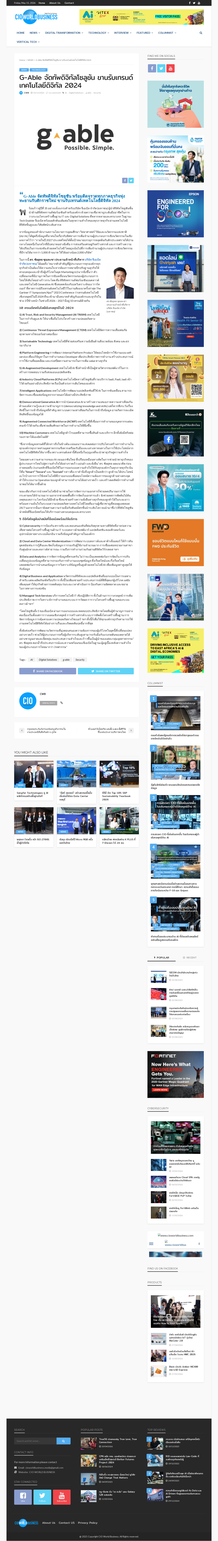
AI (66, 93)
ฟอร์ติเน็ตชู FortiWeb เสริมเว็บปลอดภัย (183, 1210)
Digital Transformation (62, 32)
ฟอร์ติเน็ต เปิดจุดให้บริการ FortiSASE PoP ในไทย (181, 1194)
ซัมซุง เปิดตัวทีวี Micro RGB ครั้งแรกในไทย (75, 838)
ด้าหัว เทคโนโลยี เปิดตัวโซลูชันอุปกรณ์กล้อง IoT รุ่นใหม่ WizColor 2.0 (183, 1337)
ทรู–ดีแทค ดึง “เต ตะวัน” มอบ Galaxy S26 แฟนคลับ (116, 1493)
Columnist (165, 32)
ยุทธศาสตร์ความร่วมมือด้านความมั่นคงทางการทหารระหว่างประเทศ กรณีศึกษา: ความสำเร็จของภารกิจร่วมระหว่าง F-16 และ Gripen (175, 887)
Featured (143, 32)
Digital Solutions (76, 93)
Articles (159, 724)
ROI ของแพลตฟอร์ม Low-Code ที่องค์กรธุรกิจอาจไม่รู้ (184, 1458)
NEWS (33, 32)
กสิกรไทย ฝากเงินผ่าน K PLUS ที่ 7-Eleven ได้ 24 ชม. (118, 838)
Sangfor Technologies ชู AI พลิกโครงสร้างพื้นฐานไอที (33, 795)
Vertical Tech (27, 41)
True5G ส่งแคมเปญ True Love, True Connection (116, 1441)
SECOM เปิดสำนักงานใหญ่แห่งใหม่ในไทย (183, 974)
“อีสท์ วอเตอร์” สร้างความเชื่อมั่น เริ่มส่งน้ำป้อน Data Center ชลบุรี (76, 795)
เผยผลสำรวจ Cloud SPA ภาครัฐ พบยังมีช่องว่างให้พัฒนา (184, 1179)
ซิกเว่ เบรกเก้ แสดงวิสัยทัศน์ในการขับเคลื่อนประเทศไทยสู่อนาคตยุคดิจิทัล (183, 992)
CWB (26, 93)
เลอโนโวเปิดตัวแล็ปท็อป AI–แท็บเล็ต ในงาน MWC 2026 (182, 1353)
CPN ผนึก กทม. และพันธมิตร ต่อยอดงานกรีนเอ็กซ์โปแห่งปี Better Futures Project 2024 (117, 1459)
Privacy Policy (82, 1522)
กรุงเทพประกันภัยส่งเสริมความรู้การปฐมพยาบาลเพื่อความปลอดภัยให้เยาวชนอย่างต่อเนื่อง (184, 1011)
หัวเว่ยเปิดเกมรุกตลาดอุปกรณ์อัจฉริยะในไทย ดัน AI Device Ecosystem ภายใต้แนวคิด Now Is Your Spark (173, 1320)
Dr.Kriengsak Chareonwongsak (172, 773)
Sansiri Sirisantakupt (166, 728)
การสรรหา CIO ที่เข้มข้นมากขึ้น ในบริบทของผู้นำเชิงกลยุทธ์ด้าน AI (174, 836)
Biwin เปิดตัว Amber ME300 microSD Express (182, 1368)
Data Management (165, 869)
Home (42, 3)
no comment (55, 93)
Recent (190, 957)
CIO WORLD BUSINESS (42, 1472)
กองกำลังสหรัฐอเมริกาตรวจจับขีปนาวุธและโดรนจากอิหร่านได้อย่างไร (174, 737)
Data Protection (164, 770)
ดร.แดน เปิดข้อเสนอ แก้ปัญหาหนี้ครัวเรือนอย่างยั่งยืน (183, 1441)
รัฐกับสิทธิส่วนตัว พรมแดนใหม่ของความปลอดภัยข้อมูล (175, 787)
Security (97, 93)
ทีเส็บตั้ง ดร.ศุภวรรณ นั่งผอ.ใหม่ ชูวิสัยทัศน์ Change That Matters (116, 1476)
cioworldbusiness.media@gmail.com (44, 1467)
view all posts (48, 703)
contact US (64, 1522)
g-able (88, 93)
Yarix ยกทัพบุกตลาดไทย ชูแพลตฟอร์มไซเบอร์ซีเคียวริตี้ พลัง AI (184, 1163)
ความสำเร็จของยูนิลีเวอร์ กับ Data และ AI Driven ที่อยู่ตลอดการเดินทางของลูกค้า (184, 1493)
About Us (53, 3)
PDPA (158, 777)
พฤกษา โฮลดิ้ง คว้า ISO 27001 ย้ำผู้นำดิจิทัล (34, 838)
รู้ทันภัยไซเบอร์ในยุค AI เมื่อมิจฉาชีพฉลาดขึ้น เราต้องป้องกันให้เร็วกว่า (183, 1475)
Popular (161, 957)
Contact (65, 3)
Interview (121, 32)
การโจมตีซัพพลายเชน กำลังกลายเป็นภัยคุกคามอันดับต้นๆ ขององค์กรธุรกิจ (173, 1148)
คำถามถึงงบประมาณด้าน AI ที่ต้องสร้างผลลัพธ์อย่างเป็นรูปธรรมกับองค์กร (174, 938)
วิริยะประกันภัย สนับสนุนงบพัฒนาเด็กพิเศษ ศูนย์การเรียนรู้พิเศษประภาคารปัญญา (183, 1029)
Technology (97, 32)
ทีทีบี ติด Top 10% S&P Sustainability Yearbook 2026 (117, 795)
